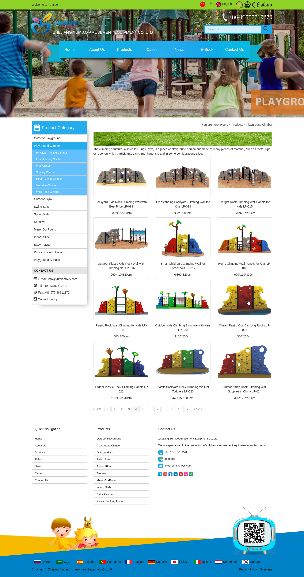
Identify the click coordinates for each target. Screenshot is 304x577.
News (179, 49)
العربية (64, 562)
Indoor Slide (42, 237)
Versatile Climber (46, 185)
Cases (152, 49)
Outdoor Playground (47, 138)
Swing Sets (41, 206)
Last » (198, 409)
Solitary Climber (46, 172)
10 (179, 409)
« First (97, 409)
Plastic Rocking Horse (48, 252)
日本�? (180, 562)
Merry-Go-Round (45, 229)
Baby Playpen (43, 244)
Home (69, 49)
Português (110, 562)
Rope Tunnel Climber (49, 178)
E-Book (207, 49)
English (224, 4)
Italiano (202, 562)
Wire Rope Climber (47, 191)
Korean (251, 562)
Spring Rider (42, 214)
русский (43, 562)
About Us (97, 49)
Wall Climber (44, 165)
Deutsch (157, 562)
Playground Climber (47, 145)
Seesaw (39, 222)
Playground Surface (47, 260)
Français (134, 562)
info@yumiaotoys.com (62, 279)
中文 (206, 4)
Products (124, 49)
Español (86, 562)
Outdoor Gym (43, 199)
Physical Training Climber (51, 152)
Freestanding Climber (49, 159)
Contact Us (234, 49)
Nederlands (226, 562)
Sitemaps (266, 569)
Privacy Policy (248, 569)
